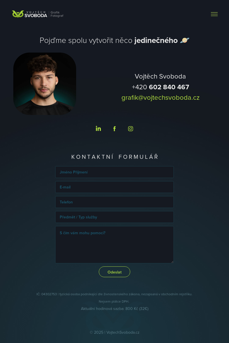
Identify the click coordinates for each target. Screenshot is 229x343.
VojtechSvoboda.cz (123, 332)
